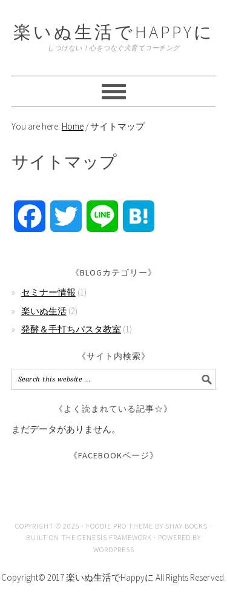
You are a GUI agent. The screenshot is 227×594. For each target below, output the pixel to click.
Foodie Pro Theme (119, 525)
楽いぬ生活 (44, 311)
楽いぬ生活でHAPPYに (113, 32)
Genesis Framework (114, 537)
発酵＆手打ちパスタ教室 (71, 329)
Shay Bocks (186, 525)
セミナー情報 (48, 292)
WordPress (113, 549)
